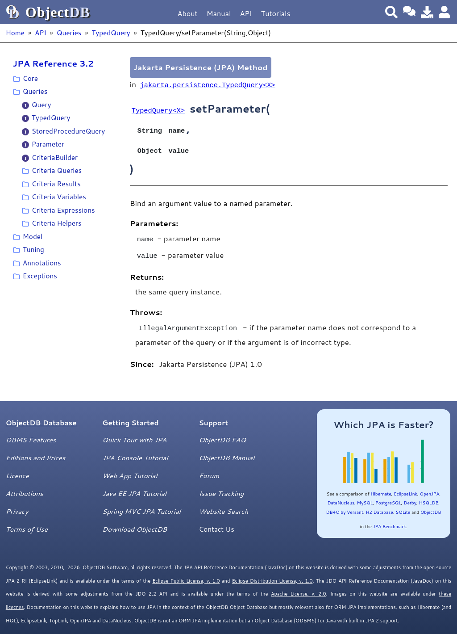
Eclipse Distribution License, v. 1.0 (272, 574)
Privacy (17, 505)
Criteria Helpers (57, 223)
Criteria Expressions (63, 210)
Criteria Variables (59, 197)
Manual (219, 13)
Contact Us (216, 523)
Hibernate (380, 487)
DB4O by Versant (344, 506)
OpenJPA (430, 487)
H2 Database (379, 506)
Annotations (42, 263)
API (246, 13)
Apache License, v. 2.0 (298, 587)
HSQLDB (429, 496)
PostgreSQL (388, 496)
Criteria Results (56, 184)
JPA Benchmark (389, 520)
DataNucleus (340, 496)
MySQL (365, 496)
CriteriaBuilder (55, 157)
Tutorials (276, 13)
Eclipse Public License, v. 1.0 (186, 574)
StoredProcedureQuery (68, 131)
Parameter (48, 144)
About (188, 13)
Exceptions (40, 276)
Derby (409, 496)
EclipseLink (405, 487)
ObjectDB (430, 506)
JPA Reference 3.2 (53, 63)
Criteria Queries (57, 170)
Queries (69, 33)
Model (32, 236)
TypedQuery (110, 33)
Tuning (33, 249)
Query (41, 104)
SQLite (402, 506)
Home (15, 33)
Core (30, 78)
